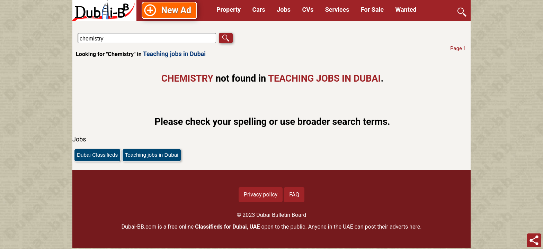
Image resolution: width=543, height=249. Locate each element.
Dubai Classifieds (97, 155)
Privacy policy (261, 194)
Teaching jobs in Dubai (174, 53)
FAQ (294, 194)
